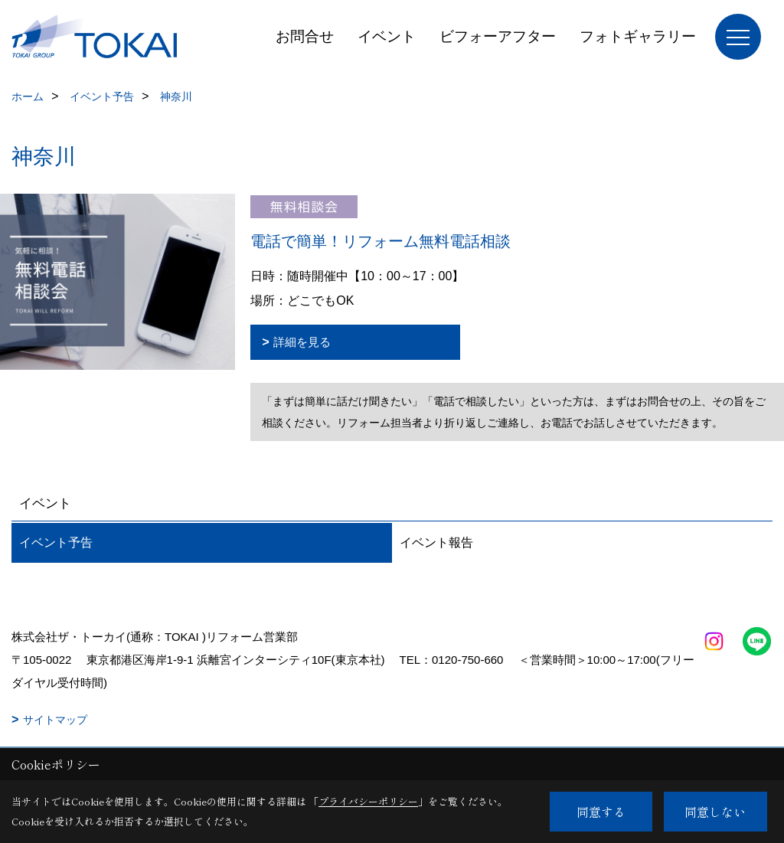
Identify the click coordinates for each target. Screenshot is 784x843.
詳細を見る (302, 341)
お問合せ (305, 36)
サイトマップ (55, 720)
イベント (387, 36)
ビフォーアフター (497, 36)
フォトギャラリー (638, 36)
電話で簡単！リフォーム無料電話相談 (380, 241)
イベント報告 (436, 542)
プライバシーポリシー (368, 801)
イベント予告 (56, 542)
